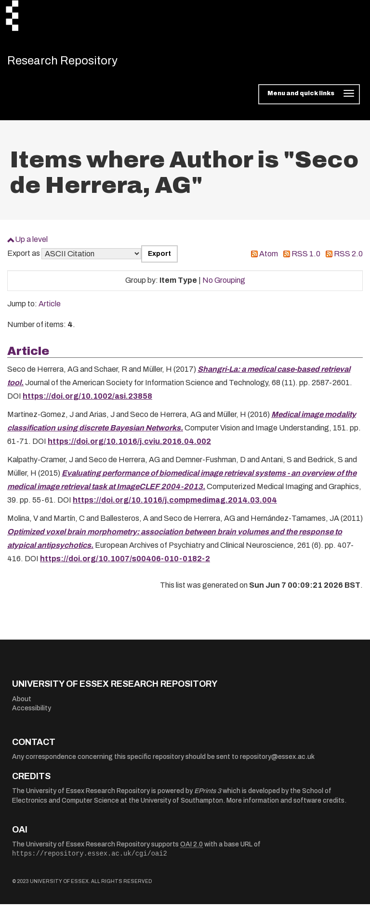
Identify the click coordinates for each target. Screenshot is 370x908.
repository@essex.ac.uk (277, 760)
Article (50, 307)
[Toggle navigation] (309, 98)
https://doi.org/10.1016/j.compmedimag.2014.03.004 (175, 504)
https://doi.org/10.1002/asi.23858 (87, 400)
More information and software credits (285, 804)
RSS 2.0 (348, 257)
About (21, 702)
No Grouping (223, 284)
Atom (268, 257)
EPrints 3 (207, 794)
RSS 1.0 (305, 257)
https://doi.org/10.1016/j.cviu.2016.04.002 (129, 445)
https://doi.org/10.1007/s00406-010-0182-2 (125, 562)
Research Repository (75, 62)
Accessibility (31, 712)
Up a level (31, 243)
